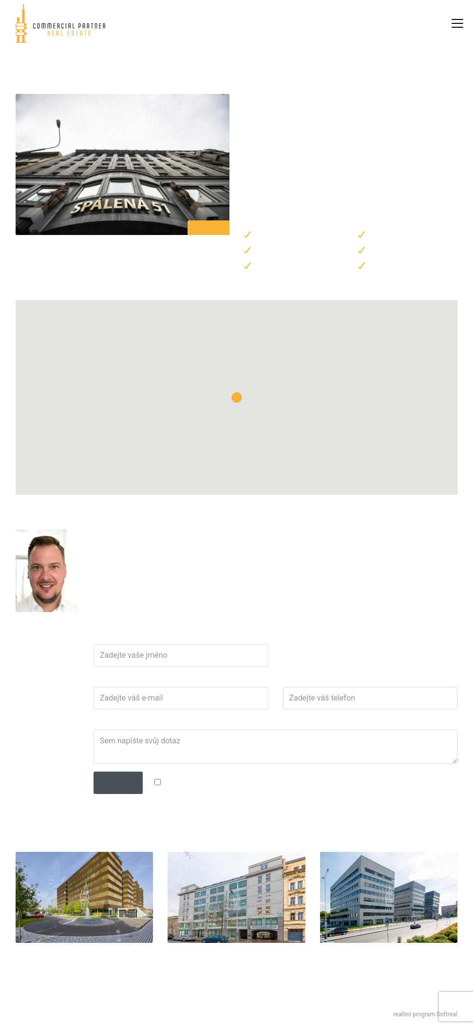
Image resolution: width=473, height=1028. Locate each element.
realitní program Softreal (425, 1014)
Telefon (293, 680)
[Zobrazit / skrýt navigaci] (457, 23)
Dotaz (101, 723)
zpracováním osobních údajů (248, 782)
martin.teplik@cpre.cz (131, 549)
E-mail (102, 680)
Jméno (103, 637)
